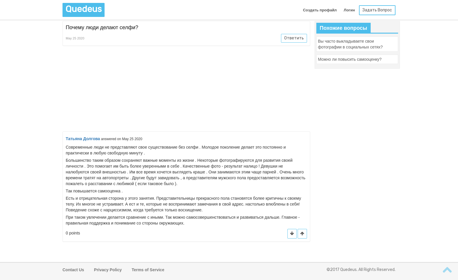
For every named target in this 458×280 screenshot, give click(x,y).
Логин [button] (349, 10)
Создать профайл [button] (320, 10)
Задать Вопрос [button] (377, 10)
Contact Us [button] (73, 269)
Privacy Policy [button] (108, 269)
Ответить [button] (294, 38)
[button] (302, 234)
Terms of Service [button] (148, 269)
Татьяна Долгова (83, 138)
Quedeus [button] (83, 9)
